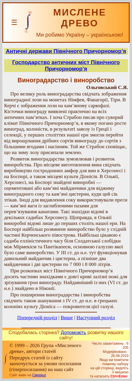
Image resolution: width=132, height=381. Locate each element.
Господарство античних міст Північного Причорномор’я (66, 65)
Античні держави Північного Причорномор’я (66, 51)
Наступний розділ (96, 317)
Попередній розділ (37, 317)
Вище (67, 317)
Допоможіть (73, 332)
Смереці (39, 375)
